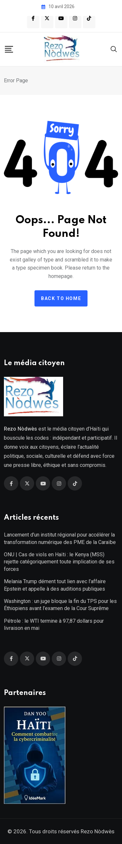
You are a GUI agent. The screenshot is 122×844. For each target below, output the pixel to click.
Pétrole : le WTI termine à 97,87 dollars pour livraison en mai (54, 624)
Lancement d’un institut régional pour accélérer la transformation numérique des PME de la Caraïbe (60, 538)
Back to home (61, 298)
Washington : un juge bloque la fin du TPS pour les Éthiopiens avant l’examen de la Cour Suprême (60, 604)
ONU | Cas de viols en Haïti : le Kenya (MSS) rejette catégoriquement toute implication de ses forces (59, 561)
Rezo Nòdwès (97, 831)
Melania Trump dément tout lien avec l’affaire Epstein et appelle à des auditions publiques (55, 585)
